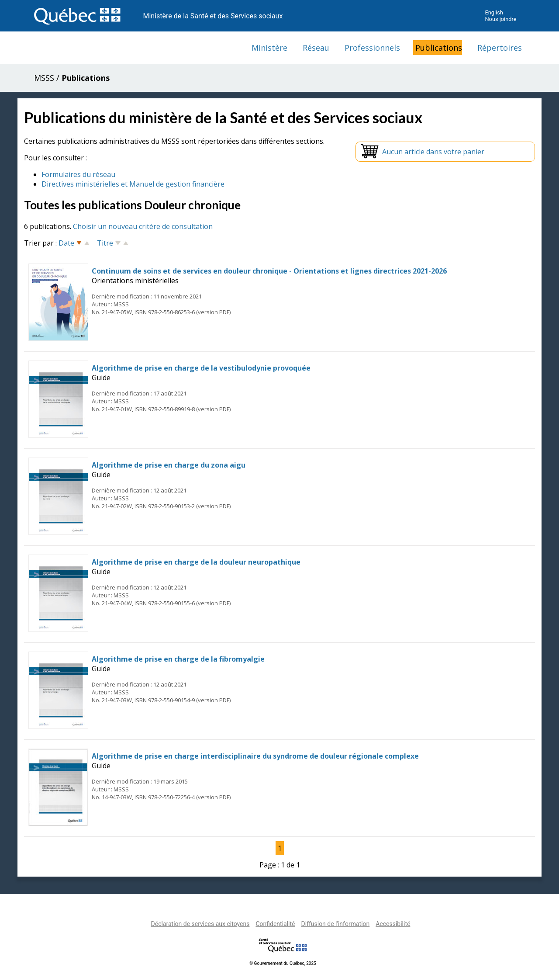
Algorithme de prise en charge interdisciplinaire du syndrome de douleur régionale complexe (255, 756)
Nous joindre (500, 19)
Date (66, 243)
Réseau (316, 47)
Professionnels (372, 47)
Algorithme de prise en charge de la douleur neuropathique (196, 562)
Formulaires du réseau (78, 174)
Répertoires (499, 47)
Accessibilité (393, 923)
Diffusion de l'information (335, 923)
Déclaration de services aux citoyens (200, 923)
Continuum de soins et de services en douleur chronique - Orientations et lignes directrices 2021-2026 (269, 271)
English (494, 12)
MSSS (44, 78)
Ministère (269, 47)
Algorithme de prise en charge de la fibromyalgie (178, 659)
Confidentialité (275, 923)
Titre (105, 243)
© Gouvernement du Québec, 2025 (282, 963)
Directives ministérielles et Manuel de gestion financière (132, 184)
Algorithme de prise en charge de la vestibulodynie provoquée (201, 368)
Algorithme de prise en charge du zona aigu (168, 465)
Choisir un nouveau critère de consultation (143, 226)
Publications (438, 47)
